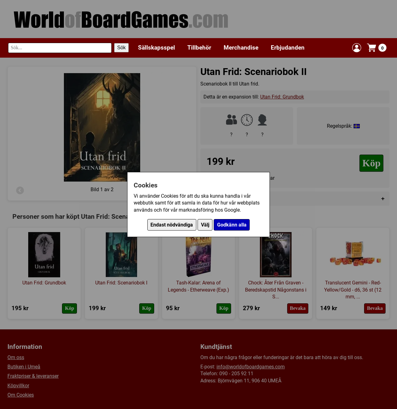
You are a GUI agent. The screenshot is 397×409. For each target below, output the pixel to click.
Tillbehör (199, 47)
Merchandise (241, 47)
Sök (121, 47)
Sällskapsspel (156, 47)
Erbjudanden (288, 47)
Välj (205, 225)
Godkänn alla (232, 225)
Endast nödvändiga (171, 225)
